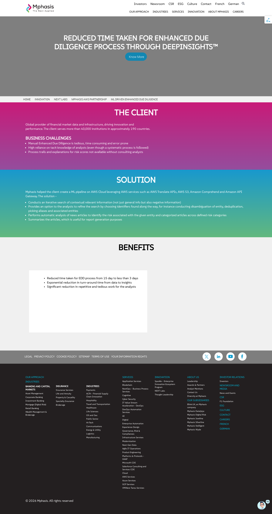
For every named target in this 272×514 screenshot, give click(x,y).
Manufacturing (92, 437)
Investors (140, 4)
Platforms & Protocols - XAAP (133, 457)
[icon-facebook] (242, 359)
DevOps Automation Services (131, 411)
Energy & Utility (93, 430)
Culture (192, 4)
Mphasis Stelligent (195, 425)
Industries (160, 11)
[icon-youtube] (230, 359)
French (219, 4)
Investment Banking (34, 400)
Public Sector (92, 418)
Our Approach (139, 11)
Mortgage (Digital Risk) (35, 404)
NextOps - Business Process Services (135, 390)
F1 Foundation (226, 401)
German (233, 4)
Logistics (90, 433)
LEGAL (28, 356)
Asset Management (34, 393)
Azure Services (129, 480)
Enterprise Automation (132, 423)
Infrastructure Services (132, 437)
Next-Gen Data (129, 445)
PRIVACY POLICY (44, 356)
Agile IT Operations (131, 448)
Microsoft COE (129, 462)
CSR (171, 4)
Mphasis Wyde (194, 429)
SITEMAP (84, 356)
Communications (94, 426)
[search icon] (243, 3)
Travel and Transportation (98, 404)
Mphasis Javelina (195, 418)
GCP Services (128, 484)
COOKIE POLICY (67, 356)
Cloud (125, 473)
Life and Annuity (63, 393)
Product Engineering (131, 452)
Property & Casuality (65, 397)
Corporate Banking (34, 397)
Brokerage (60, 405)
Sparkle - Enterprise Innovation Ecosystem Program (165, 384)
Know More (136, 57)
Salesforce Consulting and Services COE (134, 468)
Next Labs (60, 99)
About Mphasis (218, 11)
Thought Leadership (164, 394)
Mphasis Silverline (195, 422)
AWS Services (128, 476)
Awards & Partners (196, 385)
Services (178, 11)
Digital (125, 419)
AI (123, 416)
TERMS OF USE (100, 356)
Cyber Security (129, 399)
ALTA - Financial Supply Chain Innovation (97, 395)
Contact (206, 4)
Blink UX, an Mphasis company (197, 406)
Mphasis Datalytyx (195, 411)
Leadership (192, 381)
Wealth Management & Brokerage (36, 413)
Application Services (131, 381)
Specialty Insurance (65, 401)
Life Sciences (92, 411)
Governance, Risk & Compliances (131, 432)
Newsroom (157, 4)
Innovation (196, 11)
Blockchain (127, 385)
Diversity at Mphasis (196, 396)
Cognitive (126, 395)
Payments (90, 390)
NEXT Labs (160, 390)
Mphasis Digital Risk (196, 414)
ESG (180, 4)
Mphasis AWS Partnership (89, 99)
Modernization (129, 441)
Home (27, 99)
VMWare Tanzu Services (133, 488)
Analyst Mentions (195, 388)
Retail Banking (32, 408)
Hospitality (91, 400)
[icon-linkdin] (218, 359)
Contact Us (192, 392)
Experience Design (130, 427)
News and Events (228, 393)
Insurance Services (64, 390)
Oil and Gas (91, 415)
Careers (238, 11)
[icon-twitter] (207, 359)
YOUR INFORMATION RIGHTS (129, 356)
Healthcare (91, 407)
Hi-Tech (89, 422)
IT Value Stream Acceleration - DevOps (132, 404)
